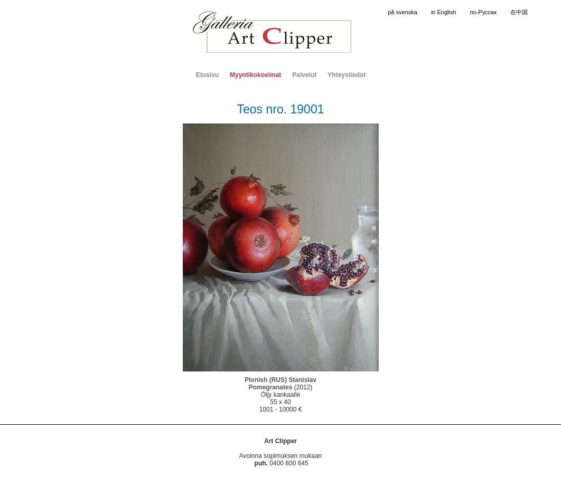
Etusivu (207, 75)
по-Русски (483, 12)
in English (443, 12)
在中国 (519, 12)
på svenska (402, 12)
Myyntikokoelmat (255, 75)
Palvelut (304, 75)
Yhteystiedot (347, 75)
